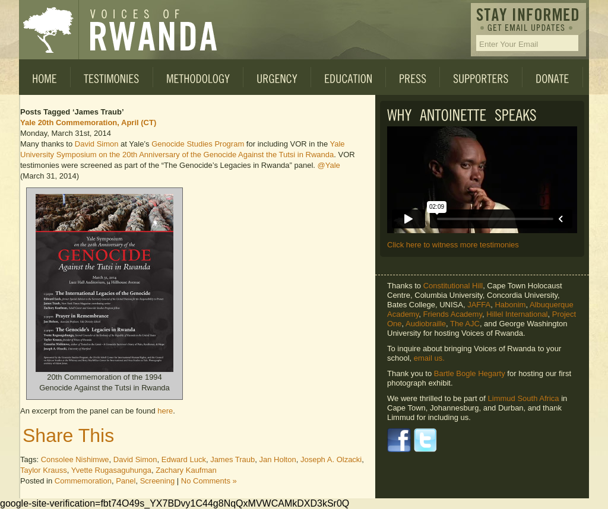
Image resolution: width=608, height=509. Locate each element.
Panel (125, 480)
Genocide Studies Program (197, 143)
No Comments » (209, 480)
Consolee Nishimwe (75, 459)
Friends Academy (452, 314)
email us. (429, 358)
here (165, 410)
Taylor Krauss (43, 470)
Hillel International (516, 314)
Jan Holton (277, 459)
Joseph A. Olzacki (331, 459)
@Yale (329, 165)
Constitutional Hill (453, 285)
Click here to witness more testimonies (453, 244)
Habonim (510, 304)
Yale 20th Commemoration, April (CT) (88, 122)
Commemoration (83, 480)
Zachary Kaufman (186, 470)
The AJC (465, 323)
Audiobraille (426, 323)
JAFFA (478, 304)
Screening (157, 480)
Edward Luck (184, 459)
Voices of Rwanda (48, 29)
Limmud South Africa (523, 398)
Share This (68, 435)
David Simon (97, 143)
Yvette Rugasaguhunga (111, 470)
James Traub (232, 459)
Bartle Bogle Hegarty (469, 373)
